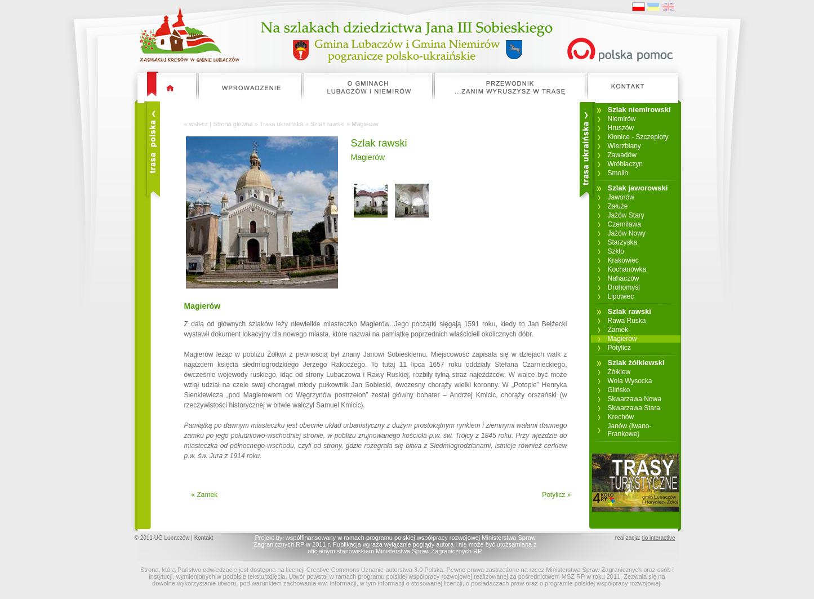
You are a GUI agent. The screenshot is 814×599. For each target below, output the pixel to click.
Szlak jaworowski (638, 188)
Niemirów (622, 119)
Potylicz (619, 348)
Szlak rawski (327, 124)
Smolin (618, 173)
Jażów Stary (626, 215)
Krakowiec (623, 260)
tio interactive (658, 538)
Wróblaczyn (625, 164)
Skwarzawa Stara (634, 408)
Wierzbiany (624, 146)
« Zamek (205, 495)
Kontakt (203, 538)
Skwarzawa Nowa (634, 399)
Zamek (618, 330)
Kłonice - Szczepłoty (638, 137)
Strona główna (232, 124)
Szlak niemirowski (639, 109)
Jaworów (621, 197)
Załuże (618, 206)
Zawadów (622, 155)
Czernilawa (624, 224)
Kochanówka (627, 269)
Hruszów (621, 128)
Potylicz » (556, 495)
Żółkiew (619, 372)
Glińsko (619, 390)
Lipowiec (621, 296)
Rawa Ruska (627, 321)
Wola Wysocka (630, 381)
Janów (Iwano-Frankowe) (630, 430)
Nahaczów (623, 278)
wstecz (198, 124)
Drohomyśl (624, 287)
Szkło (616, 251)
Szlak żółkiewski (636, 362)
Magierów (622, 339)
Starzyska (623, 242)
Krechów (621, 417)
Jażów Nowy (627, 233)
